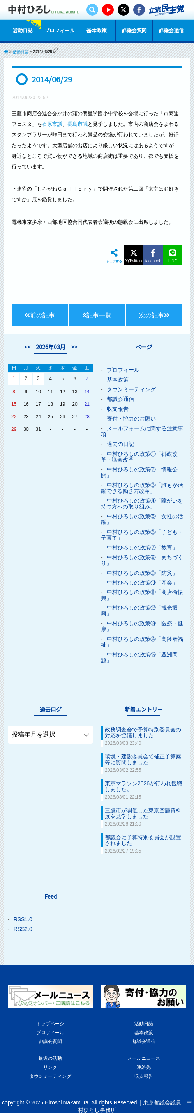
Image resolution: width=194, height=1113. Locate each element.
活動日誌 (22, 30)
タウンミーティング (131, 389)
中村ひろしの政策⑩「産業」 (142, 573)
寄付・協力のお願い (131, 417)
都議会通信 (171, 30)
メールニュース (143, 1039)
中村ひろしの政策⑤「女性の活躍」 (142, 513)
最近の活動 (50, 1039)
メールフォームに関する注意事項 (142, 429)
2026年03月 (50, 347)
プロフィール (59, 30)
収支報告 (118, 408)
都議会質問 (134, 30)
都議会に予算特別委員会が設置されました (143, 823)
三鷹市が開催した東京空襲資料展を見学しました (143, 797)
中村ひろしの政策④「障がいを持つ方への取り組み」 (142, 498)
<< (27, 347)
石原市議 (52, 124)
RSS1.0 (23, 902)
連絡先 (144, 1047)
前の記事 (40, 315)
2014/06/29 (52, 79)
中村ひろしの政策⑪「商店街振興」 (142, 585)
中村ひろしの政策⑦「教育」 (142, 540)
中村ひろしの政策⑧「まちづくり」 (142, 552)
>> (74, 347)
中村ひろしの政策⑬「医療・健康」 (142, 615)
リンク (50, 1047)
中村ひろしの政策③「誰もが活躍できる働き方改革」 (142, 483)
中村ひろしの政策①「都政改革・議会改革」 (139, 453)
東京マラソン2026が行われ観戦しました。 (143, 771)
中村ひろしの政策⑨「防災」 (142, 564)
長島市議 (77, 124)
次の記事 (154, 315)
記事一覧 (97, 315)
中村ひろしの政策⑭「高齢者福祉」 (142, 630)
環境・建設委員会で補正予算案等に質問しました (143, 745)
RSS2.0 (23, 911)
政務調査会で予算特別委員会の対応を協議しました (143, 719)
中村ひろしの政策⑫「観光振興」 (139, 600)
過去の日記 (120, 441)
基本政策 (96, 30)
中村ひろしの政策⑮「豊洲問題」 (139, 645)
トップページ (50, 1005)
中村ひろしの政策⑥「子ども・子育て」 (142, 527)
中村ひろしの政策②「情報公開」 (139, 468)
